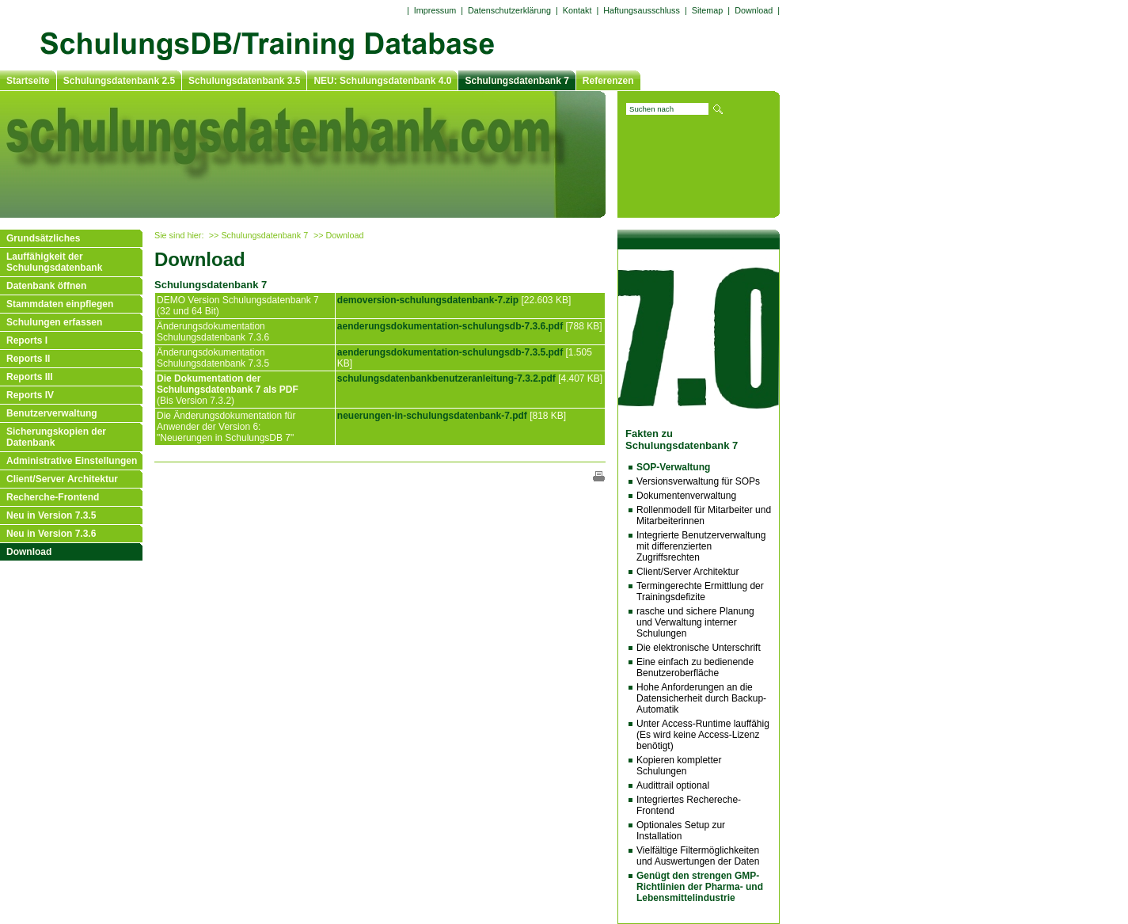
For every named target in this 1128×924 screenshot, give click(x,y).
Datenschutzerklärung (509, 10)
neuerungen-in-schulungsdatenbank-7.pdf (432, 415)
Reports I (26, 340)
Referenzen (608, 80)
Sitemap (708, 10)
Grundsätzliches (43, 238)
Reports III (29, 376)
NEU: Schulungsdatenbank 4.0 (382, 80)
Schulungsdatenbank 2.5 (119, 80)
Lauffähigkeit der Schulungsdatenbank (54, 262)
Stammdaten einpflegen (59, 304)
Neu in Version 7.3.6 (51, 533)
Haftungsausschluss (641, 10)
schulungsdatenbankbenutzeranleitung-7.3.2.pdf (446, 378)
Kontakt (577, 10)
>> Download (338, 235)
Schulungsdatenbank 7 (516, 80)
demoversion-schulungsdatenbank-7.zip (427, 300)
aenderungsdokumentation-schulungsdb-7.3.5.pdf (450, 352)
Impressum (435, 10)
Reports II (28, 358)
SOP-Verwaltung (673, 467)
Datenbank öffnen (46, 285)
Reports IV (30, 395)
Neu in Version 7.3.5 (51, 515)
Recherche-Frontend (52, 497)
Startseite (28, 80)
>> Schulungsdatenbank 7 (258, 235)
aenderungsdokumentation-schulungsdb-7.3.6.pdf (450, 326)
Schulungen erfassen (54, 322)
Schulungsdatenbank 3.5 (244, 80)
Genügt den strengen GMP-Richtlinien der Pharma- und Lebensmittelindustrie (699, 886)
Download (28, 551)
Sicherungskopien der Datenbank (56, 437)
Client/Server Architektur (62, 479)
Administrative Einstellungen (71, 460)
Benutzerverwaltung (51, 413)
